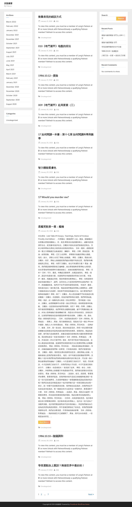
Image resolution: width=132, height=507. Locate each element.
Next (90, 494)
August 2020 (11, 104)
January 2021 (11, 82)
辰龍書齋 (8, 3)
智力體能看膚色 (47, 167)
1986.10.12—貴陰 (48, 75)
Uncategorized (46, 37)
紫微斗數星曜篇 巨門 (109, 42)
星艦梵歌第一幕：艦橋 (51, 226)
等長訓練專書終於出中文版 (111, 47)
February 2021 (12, 78)
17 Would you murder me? (53, 197)
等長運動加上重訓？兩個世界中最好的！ (61, 465)
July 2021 (10, 56)
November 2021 (12, 39)
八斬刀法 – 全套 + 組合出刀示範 (113, 55)
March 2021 (11, 74)
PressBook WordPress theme (79, 504)
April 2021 (10, 69)
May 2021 (10, 65)
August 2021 (11, 52)
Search (105, 15)
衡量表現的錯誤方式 (49, 16)
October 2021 (11, 43)
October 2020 (11, 95)
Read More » (45, 422)
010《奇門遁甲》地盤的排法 (54, 46)
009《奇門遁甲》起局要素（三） (57, 104)
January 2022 (11, 30)
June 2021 (10, 61)
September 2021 (12, 48)
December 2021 (12, 35)
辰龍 (57, 21)
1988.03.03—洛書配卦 (110, 51)
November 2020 (12, 91)
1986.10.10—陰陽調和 (50, 436)
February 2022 (12, 26)
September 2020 (13, 100)
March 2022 (11, 22)
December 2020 (12, 87)
